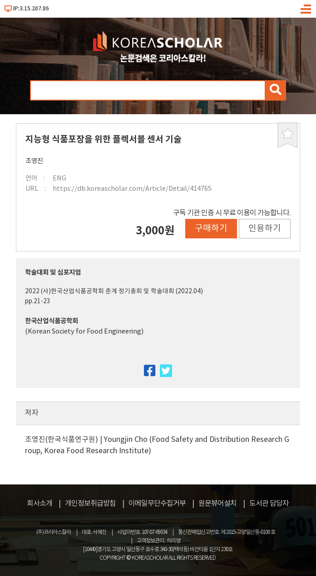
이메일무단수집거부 (157, 503)
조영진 (34, 161)
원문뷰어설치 (217, 503)
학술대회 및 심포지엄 (53, 272)
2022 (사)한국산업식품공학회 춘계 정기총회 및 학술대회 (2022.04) (114, 291)
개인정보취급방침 (90, 503)
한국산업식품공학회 (51, 321)
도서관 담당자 (269, 503)
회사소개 (39, 503)
